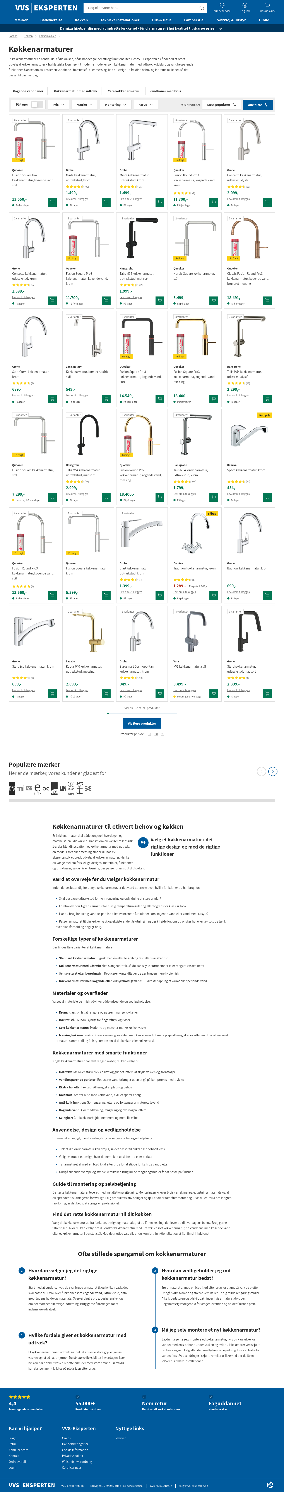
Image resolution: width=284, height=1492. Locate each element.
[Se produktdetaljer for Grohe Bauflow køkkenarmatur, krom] (249, 535)
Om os (66, 1438)
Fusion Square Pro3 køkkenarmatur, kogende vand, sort (141, 379)
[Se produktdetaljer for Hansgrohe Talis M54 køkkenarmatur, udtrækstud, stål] (249, 338)
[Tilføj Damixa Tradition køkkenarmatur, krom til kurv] (213, 597)
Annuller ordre (18, 1450)
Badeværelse (51, 19)
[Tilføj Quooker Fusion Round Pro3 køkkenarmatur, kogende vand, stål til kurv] (52, 597)
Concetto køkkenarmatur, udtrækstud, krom (29, 278)
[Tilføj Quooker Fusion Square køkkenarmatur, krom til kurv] (106, 597)
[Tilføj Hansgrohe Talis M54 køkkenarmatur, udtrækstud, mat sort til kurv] (160, 302)
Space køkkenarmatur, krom (246, 472)
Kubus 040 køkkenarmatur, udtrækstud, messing (84, 671)
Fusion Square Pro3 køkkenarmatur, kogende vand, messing (194, 379)
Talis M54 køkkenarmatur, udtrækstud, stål (244, 376)
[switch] (37, 106)
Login (12, 1467)
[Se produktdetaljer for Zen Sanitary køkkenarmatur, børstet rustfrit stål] (88, 338)
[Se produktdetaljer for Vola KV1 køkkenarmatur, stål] (195, 633)
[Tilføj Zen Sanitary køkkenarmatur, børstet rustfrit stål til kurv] (106, 401)
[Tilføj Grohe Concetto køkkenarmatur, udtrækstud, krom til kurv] (52, 302)
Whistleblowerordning (77, 1462)
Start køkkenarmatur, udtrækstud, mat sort (241, 671)
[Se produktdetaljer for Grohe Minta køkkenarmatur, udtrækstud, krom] (88, 141)
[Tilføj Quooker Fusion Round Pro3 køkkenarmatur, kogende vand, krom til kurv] (213, 204)
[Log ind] (245, 7)
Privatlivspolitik (72, 1456)
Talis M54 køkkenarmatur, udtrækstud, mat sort (137, 278)
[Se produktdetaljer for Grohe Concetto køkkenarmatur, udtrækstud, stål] (249, 141)
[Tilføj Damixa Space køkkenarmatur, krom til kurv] (267, 499)
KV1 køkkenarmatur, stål (189, 669)
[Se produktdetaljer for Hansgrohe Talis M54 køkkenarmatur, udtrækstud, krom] (195, 436)
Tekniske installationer (120, 19)
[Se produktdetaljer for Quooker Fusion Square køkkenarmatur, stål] (34, 436)
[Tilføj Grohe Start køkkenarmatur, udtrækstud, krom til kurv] (160, 597)
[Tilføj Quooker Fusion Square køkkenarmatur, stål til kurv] (52, 499)
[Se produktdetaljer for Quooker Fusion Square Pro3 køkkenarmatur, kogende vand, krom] (88, 240)
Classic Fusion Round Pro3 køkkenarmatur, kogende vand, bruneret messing (248, 280)
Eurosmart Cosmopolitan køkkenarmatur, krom (137, 671)
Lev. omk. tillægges (77, 201)
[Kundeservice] (222, 7)
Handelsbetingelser (75, 1444)
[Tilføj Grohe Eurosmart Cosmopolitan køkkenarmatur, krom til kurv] (160, 696)
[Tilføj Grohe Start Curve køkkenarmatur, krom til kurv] (52, 401)
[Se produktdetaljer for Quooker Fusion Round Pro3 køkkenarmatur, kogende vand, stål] (34, 535)
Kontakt (14, 1456)
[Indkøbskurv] (267, 7)
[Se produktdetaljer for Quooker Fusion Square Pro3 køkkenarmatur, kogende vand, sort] (142, 338)
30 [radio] (149, 736)
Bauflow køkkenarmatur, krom (247, 570)
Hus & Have (161, 19)
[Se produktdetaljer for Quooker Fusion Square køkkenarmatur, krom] (88, 535)
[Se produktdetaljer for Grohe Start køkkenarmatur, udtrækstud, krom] (142, 535)
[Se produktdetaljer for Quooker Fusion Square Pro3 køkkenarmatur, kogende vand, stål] (34, 141)
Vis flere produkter (142, 725)
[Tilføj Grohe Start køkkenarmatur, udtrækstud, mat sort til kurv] (267, 696)
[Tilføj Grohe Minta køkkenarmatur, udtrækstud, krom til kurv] (106, 204)
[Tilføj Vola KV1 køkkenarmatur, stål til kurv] (213, 696)
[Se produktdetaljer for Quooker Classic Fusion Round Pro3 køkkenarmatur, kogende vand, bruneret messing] (249, 240)
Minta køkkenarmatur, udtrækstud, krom (81, 179)
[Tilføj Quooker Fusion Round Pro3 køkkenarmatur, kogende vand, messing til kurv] (160, 499)
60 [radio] (156, 736)
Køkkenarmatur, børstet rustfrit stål (87, 376)
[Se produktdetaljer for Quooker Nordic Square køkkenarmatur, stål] (195, 240)
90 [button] (162, 736)
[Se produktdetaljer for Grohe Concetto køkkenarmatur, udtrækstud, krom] (34, 240)
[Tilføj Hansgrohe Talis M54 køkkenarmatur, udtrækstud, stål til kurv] (267, 401)
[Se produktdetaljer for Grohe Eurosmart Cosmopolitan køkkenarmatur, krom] (142, 633)
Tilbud (263, 19)
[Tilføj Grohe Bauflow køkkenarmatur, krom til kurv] (267, 597)
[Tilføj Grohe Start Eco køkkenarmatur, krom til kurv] (52, 696)
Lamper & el (194, 19)
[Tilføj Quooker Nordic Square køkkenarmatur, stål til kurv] (213, 302)
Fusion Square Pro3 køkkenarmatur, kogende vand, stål (33, 182)
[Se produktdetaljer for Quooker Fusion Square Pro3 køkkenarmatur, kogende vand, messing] (195, 338)
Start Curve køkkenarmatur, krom (30, 376)
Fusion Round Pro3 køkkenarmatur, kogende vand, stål (33, 575)
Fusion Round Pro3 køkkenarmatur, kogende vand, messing (141, 477)
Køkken (81, 19)
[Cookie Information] (270, 1485)
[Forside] (46, 8)
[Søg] (202, 8)
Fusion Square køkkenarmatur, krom (86, 572)
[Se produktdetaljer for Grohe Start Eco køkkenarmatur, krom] (34, 633)
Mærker (21, 19)
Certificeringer (71, 1467)
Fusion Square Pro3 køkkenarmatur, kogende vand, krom (87, 280)
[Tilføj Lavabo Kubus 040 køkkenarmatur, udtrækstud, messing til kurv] (106, 696)
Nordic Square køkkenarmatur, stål (194, 278)
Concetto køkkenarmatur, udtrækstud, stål (244, 179)
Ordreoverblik (18, 1462)
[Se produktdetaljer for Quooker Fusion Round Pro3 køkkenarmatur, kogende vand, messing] (142, 436)
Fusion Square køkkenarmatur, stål (33, 474)
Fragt (12, 1438)
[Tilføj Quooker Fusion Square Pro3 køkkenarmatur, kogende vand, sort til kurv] (160, 401)
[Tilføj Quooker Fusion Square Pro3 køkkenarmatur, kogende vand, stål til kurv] (52, 204)
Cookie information (75, 1450)
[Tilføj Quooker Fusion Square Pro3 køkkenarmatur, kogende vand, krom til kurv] (106, 302)
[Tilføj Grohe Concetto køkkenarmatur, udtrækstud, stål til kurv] (267, 204)
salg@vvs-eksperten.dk (193, 1486)
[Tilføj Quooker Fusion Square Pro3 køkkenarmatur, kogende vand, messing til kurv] (213, 401)
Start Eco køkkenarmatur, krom (33, 669)
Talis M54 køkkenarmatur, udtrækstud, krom (190, 474)
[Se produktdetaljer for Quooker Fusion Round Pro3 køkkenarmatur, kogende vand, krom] (195, 141)
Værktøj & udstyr (231, 19)
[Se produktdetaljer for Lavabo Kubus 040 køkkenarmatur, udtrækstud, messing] (88, 633)
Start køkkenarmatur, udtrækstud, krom (134, 572)
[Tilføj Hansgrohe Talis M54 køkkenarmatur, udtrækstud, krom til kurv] (213, 499)
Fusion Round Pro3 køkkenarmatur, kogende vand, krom (194, 182)
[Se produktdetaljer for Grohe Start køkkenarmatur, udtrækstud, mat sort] (249, 633)
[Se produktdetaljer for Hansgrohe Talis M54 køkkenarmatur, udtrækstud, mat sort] (142, 240)
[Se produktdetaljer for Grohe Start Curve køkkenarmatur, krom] (34, 338)
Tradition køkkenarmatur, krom (194, 570)
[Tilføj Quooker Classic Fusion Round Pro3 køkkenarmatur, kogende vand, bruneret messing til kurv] (267, 302)
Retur (12, 1444)
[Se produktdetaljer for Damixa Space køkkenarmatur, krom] (249, 436)
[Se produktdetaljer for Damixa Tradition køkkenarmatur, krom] (195, 535)
